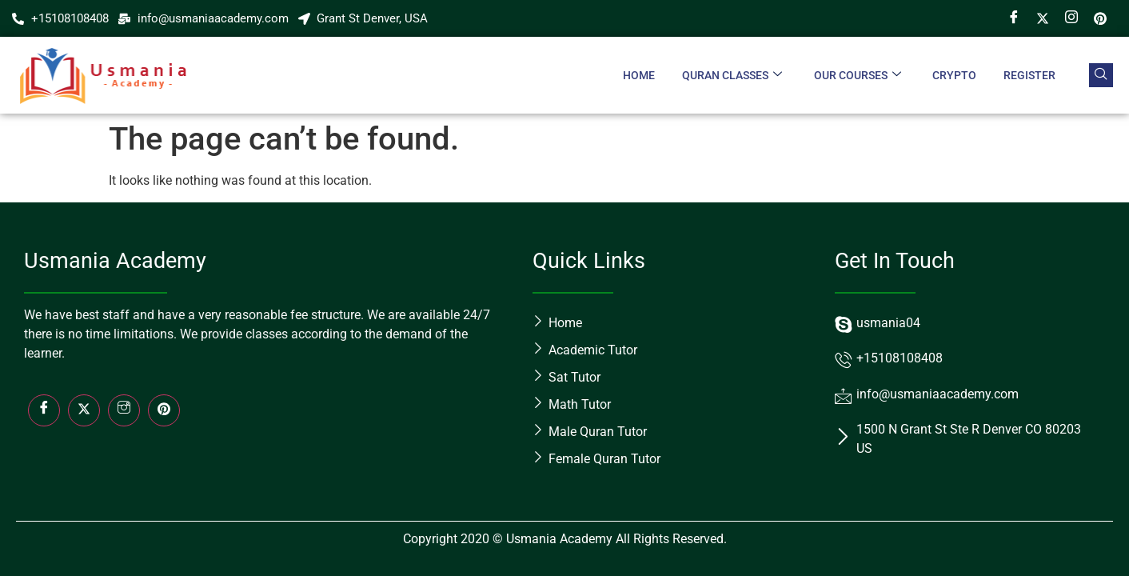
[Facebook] (1014, 18)
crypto (954, 75)
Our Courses (856, 75)
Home (638, 75)
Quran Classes (731, 75)
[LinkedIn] (164, 410)
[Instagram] (1071, 18)
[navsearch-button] (1101, 75)
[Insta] (124, 410)
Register (1029, 75)
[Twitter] (1043, 18)
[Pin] (1100, 18)
